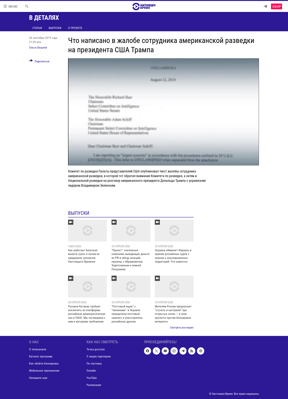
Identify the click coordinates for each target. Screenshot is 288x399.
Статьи (37, 28)
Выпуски (55, 28)
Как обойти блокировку (44, 363)
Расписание (94, 385)
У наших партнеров (99, 356)
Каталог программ (40, 356)
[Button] (39, 62)
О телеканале (37, 349)
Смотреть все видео (182, 327)
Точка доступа (96, 349)
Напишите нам (38, 377)
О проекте (75, 28)
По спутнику (94, 363)
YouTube (92, 377)
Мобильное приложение (44, 370)
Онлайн (91, 370)
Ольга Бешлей (38, 47)
